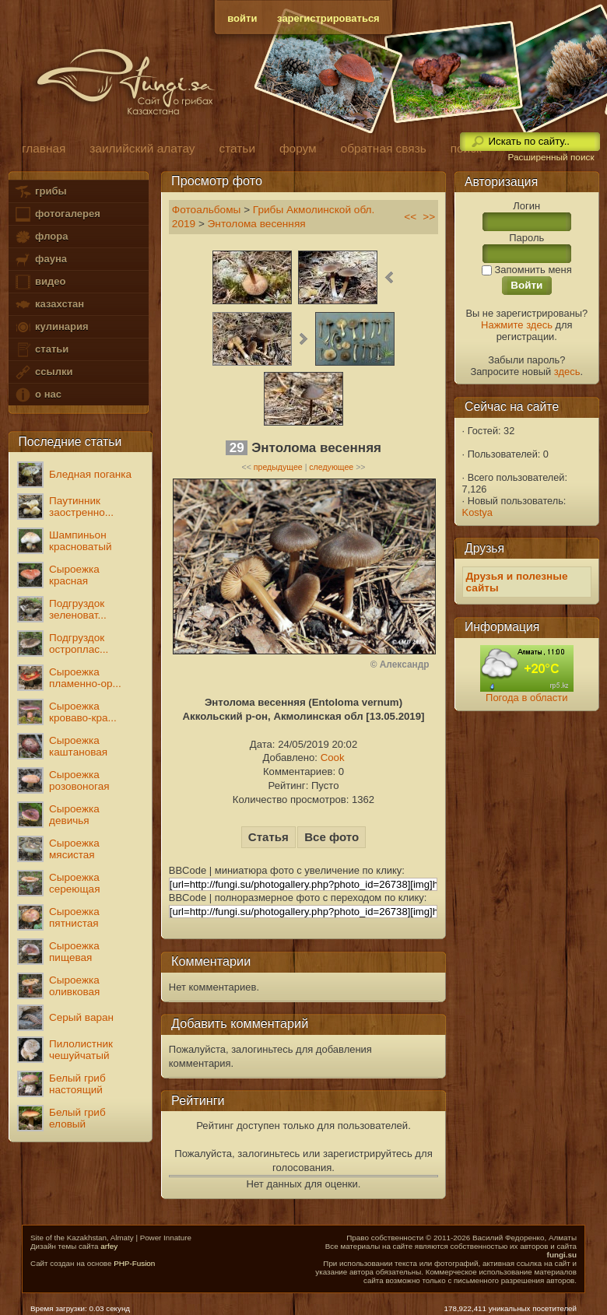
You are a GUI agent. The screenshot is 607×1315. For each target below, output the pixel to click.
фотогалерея (56, 214)
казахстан (49, 304)
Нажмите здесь (517, 325)
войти (242, 18)
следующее (331, 467)
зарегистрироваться (328, 18)
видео (39, 282)
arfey (109, 1246)
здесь (567, 371)
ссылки (43, 372)
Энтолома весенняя (257, 224)
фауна (40, 259)
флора (40, 237)
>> (429, 217)
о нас (37, 395)
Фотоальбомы (206, 210)
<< (410, 217)
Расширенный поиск (550, 157)
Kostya (477, 512)
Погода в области (526, 697)
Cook (333, 757)
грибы (40, 192)
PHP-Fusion (134, 1263)
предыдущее (278, 467)
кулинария (51, 327)
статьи (41, 349)
